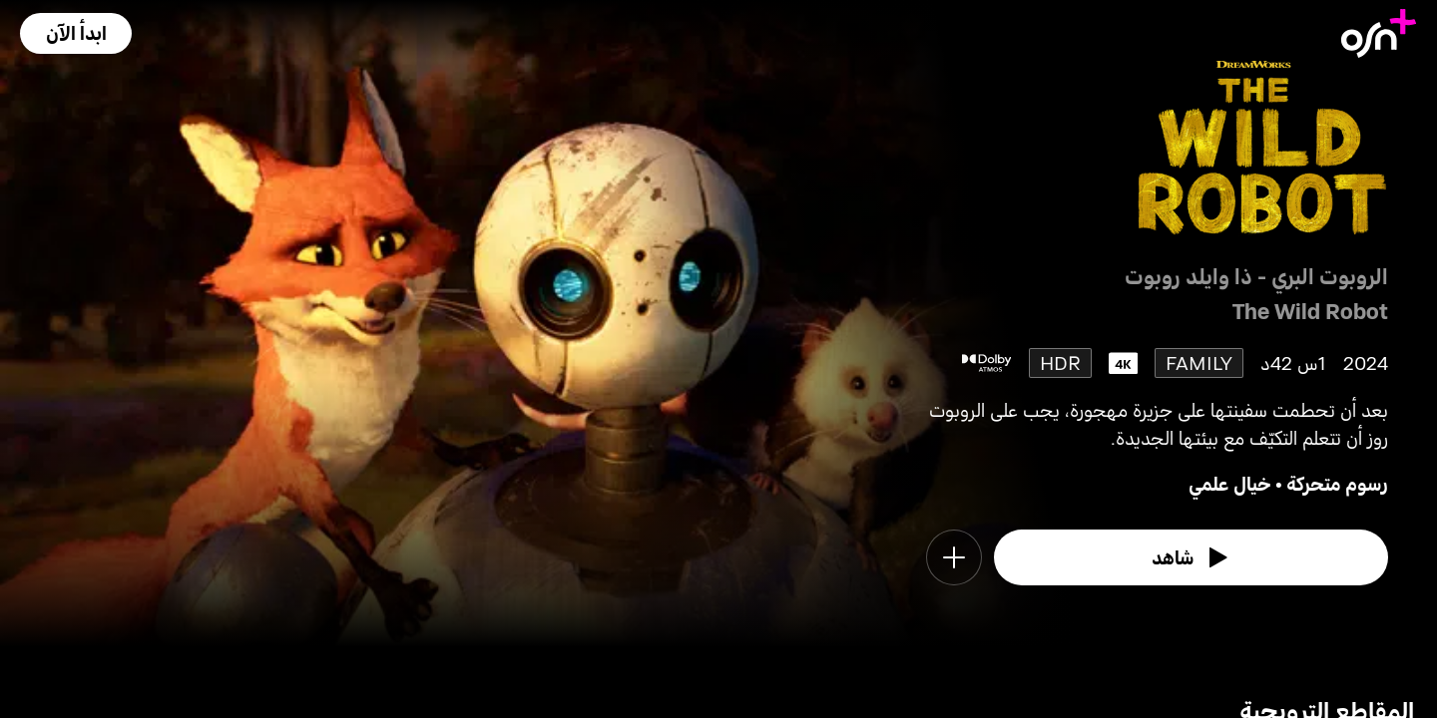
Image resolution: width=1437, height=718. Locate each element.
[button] (76, 33)
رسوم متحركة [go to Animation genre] (1337, 483)
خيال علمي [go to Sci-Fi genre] (1230, 483)
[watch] (1191, 557)
